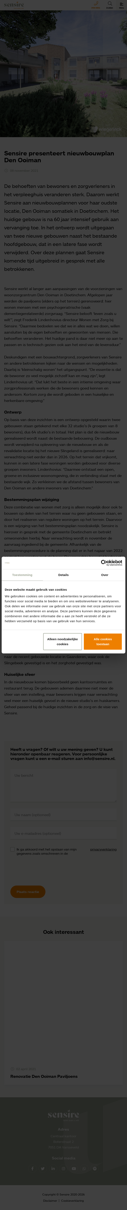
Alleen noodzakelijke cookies (62, 641)
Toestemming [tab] (22, 575)
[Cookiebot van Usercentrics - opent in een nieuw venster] (104, 563)
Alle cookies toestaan (103, 641)
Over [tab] (104, 575)
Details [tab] (63, 575)
